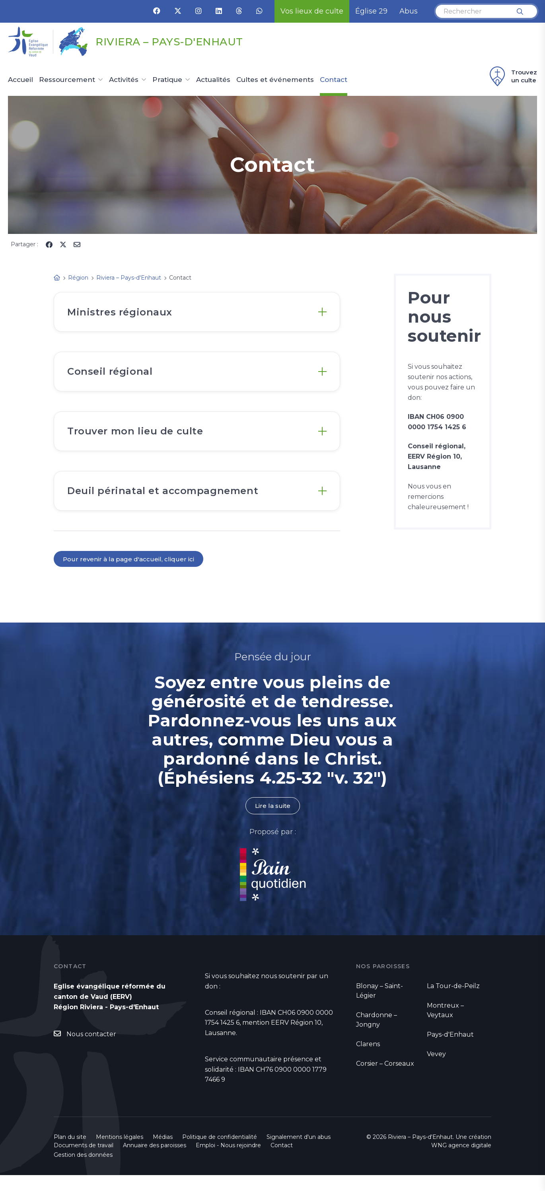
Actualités (213, 80)
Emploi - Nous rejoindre (228, 1161)
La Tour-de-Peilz (453, 1002)
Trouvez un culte (512, 76)
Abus (408, 11)
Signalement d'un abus (299, 1152)
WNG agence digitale (461, 1161)
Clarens (368, 1060)
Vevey (436, 1070)
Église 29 (371, 11)
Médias (163, 1152)
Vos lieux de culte (311, 11)
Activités (123, 80)
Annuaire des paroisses (154, 1161)
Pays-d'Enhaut (450, 1050)
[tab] (197, 313)
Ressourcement (67, 80)
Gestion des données (83, 1170)
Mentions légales (119, 1152)
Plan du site (70, 1152)
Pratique (167, 80)
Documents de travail (83, 1161)
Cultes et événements (275, 80)
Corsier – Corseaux (385, 1079)
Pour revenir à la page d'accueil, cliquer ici (129, 574)
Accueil (20, 80)
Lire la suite (272, 821)
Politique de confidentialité (219, 1152)
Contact (333, 80)
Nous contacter (91, 1050)
